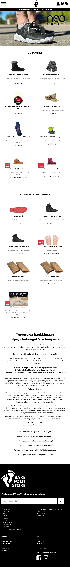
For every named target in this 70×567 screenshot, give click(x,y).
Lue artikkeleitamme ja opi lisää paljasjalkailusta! (35, 9)
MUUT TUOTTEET (8, 522)
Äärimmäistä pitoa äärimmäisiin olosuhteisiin (51, 220)
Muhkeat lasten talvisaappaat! (51, 140)
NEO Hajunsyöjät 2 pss (52, 106)
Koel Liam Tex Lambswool (18, 74)
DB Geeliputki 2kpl (52, 277)
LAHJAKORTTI (7, 524)
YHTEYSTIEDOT (41, 513)
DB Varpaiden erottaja (18, 307)
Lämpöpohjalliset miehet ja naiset (18, 220)
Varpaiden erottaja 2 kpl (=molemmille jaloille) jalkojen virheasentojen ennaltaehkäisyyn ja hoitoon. (18, 312)
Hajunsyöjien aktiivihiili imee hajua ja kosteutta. (52, 110)
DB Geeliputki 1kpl (18, 277)
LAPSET (5, 519)
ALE (4, 513)
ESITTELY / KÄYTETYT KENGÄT (12, 529)
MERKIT (5, 520)
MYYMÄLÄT (6, 509)
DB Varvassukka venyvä (51, 74)
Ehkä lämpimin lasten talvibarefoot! (52, 172)
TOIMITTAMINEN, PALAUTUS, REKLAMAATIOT (49, 509)
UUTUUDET (35, 52)
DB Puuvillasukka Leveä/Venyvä (18, 137)
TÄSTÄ (53, 552)
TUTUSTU (35, 29)
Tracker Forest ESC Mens (52, 216)
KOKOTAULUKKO (41, 515)
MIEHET (5, 515)
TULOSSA (6, 528)
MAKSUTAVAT (40, 511)
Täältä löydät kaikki (35, 436)
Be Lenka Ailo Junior (51, 169)
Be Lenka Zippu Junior (18, 169)
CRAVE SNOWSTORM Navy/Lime (51, 137)
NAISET (5, 517)
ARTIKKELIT (6, 526)
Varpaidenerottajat (51, 250)
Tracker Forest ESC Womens (18, 246)
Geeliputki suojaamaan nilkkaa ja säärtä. (18, 280)
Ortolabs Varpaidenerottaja (52, 246)
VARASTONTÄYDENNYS (35, 194)
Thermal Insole (18, 216)
